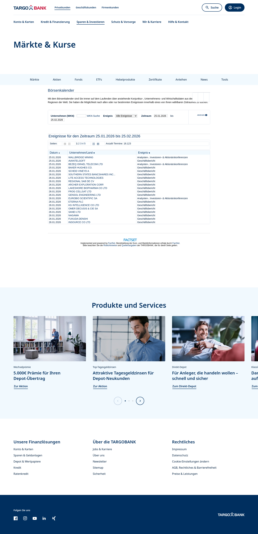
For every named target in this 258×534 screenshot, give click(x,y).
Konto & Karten (23, 449)
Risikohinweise (110, 245)
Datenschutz (180, 455)
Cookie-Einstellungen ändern (190, 461)
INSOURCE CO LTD (79, 222)
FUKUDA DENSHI (78, 218)
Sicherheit (99, 474)
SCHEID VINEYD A (78, 171)
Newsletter (100, 461)
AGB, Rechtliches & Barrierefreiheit (194, 467)
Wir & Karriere (151, 22)
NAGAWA (73, 215)
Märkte (34, 79)
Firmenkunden (110, 7)
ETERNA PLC (75, 201)
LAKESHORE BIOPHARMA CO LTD (87, 188)
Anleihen (181, 79)
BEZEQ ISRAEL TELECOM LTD (85, 164)
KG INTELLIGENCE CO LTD (83, 205)
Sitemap (98, 467)
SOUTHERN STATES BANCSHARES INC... (91, 174)
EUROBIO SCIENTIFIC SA (82, 198)
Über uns (99, 455)
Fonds (78, 79)
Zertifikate (155, 79)
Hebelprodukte (125, 79)
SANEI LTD (74, 212)
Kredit (17, 467)
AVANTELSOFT (76, 160)
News (204, 79)
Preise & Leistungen (185, 474)
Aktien (57, 79)
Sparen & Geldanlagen (27, 455)
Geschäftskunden (86, 7)
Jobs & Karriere (102, 449)
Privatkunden (62, 7)
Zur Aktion (21, 386)
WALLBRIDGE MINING (80, 157)
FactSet (111, 243)
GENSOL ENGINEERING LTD (84, 195)
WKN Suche (93, 116)
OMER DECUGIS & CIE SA (83, 208)
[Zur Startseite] (29, 7)
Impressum (179, 449)
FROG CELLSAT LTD (79, 191)
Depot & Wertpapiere (27, 461)
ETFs (99, 79)
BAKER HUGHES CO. (80, 167)
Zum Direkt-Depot (184, 386)
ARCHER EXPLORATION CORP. (86, 184)
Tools (224, 79)
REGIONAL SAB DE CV (81, 181)
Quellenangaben (129, 245)
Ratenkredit (20, 474)
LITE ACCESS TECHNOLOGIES (85, 177)
